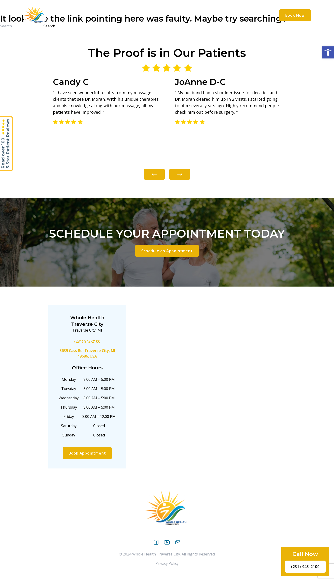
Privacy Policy (167, 563)
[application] (95, 15)
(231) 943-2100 (87, 341)
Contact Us (240, 15)
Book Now (295, 15)
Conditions (116, 15)
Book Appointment (87, 453)
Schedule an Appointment (167, 250)
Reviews (213, 15)
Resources (186, 15)
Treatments (152, 15)
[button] (328, 52)
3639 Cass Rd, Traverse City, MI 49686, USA (87, 353)
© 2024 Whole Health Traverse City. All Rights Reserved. (167, 554)
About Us (84, 15)
